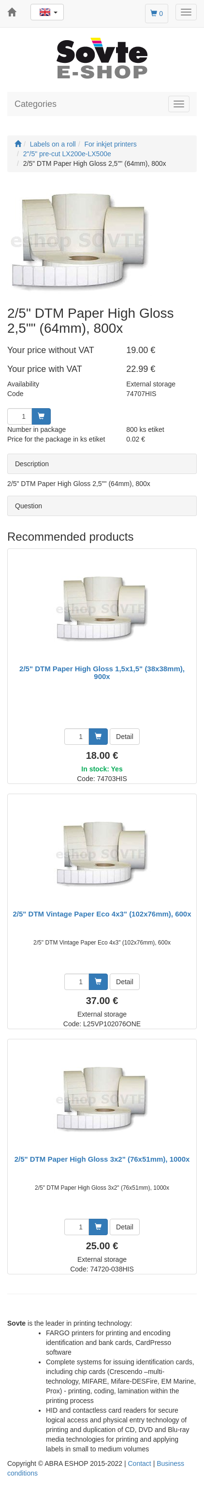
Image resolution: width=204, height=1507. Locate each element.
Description (32, 464)
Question (28, 506)
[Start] (18, 144)
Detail (124, 736)
